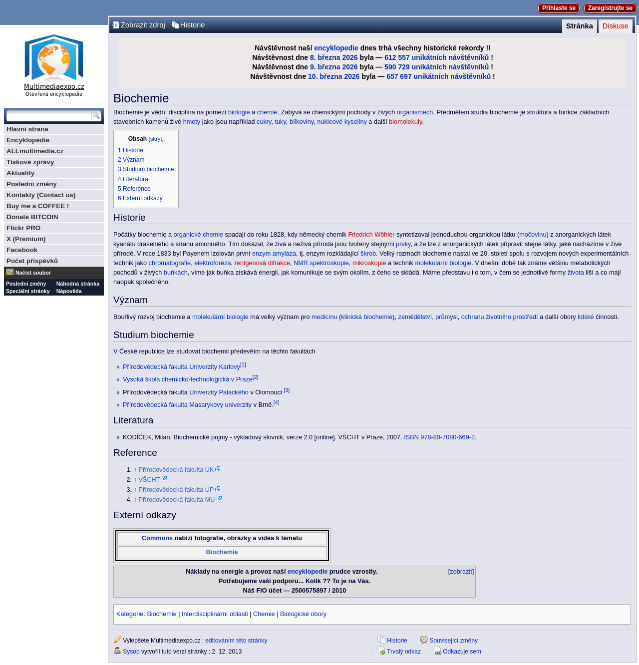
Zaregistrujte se (610, 7)
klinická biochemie (366, 317)
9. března (325, 67)
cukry (264, 121)
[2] (256, 377)
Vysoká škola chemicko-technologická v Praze (188, 379)
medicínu (324, 317)
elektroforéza (212, 263)
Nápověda (69, 291)
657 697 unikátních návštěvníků (438, 76)
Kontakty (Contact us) (40, 195)
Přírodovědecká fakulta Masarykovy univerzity (187, 404)
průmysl (446, 317)
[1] (243, 364)
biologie (239, 112)
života (576, 272)
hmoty (192, 121)
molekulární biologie (443, 263)
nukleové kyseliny (341, 121)
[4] (277, 402)
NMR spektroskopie (321, 263)
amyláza (284, 253)
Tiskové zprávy (30, 162)
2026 (349, 57)
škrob (368, 253)
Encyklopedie (27, 140)
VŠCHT (149, 479)
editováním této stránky (236, 640)
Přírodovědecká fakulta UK (176, 469)
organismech (415, 112)
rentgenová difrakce (262, 263)
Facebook (21, 250)
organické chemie (198, 234)
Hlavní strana (27, 129)
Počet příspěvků (32, 261)
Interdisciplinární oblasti (215, 614)
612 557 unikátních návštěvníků (436, 57)
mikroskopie (369, 263)
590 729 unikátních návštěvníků (436, 67)
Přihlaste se (559, 7)
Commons (157, 538)
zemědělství (415, 317)
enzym (261, 253)
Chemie (264, 614)
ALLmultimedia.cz (34, 151)
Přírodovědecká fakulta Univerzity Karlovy (181, 366)
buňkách (176, 272)
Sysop (131, 651)
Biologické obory (303, 614)
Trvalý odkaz (404, 651)
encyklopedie (336, 48)
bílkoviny (302, 121)
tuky (280, 121)
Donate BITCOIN (32, 217)
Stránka (579, 26)
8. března (325, 57)
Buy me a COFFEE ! (37, 206)
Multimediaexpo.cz (53, 64)
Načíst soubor (33, 273)
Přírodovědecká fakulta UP (176, 489)
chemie (267, 112)
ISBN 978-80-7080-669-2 (439, 437)
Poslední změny (31, 184)
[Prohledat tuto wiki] (48, 115)
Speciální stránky (28, 291)
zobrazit (461, 571)
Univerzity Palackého (218, 392)
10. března (325, 76)
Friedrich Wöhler (371, 234)
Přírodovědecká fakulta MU (177, 499)
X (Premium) (26, 239)
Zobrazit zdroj (143, 25)
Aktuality (20, 173)
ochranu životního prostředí (499, 317)
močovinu (532, 234)
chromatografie (170, 263)
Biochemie (222, 552)
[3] (287, 390)
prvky (403, 244)
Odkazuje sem (462, 651)
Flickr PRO (23, 228)
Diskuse (616, 26)
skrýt (156, 139)
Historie (192, 25)
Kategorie (129, 614)
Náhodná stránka (77, 284)
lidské (586, 317)
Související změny (453, 640)
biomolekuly (405, 121)
